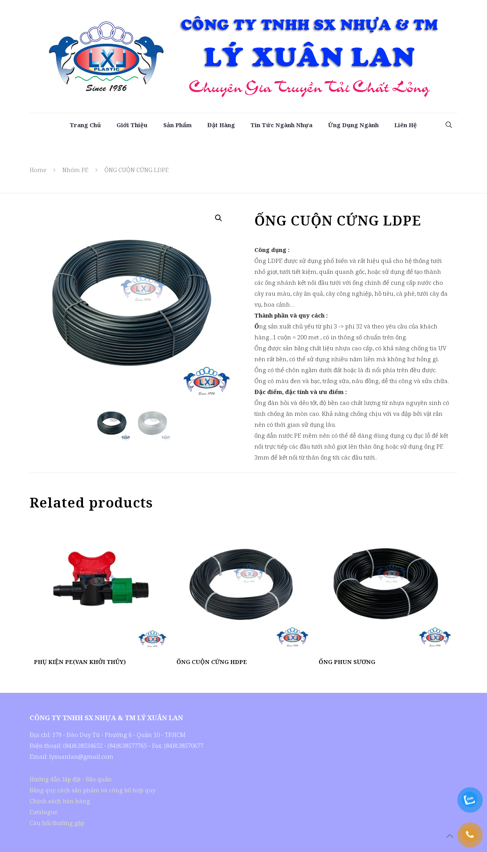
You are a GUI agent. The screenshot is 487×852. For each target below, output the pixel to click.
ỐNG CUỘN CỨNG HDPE (211, 662)
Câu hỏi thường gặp (57, 823)
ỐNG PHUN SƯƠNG (347, 662)
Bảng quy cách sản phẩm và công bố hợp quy (92, 790)
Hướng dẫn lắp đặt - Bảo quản (71, 779)
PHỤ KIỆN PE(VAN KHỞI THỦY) (80, 662)
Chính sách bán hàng (60, 801)
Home (38, 170)
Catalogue (44, 812)
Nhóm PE (75, 170)
